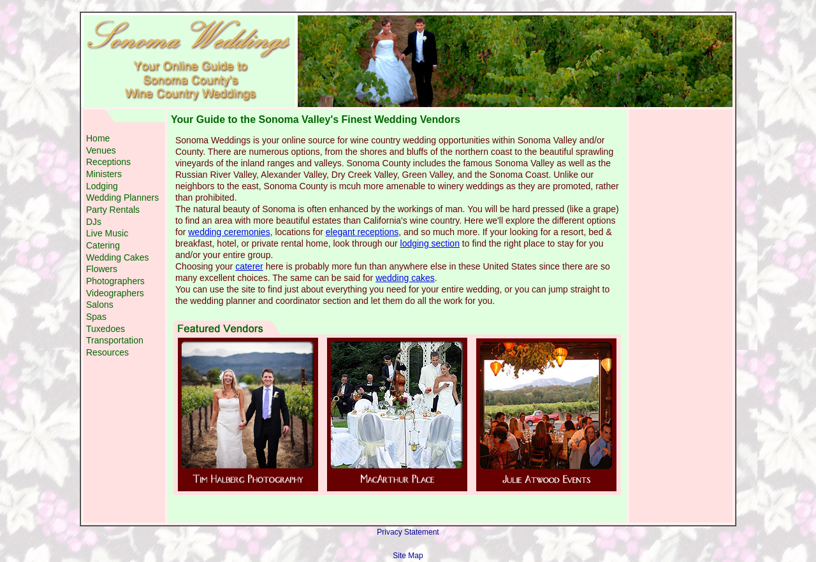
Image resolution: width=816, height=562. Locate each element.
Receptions (108, 162)
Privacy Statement (408, 532)
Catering (103, 245)
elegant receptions (362, 232)
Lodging (102, 186)
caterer (249, 266)
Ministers (104, 174)
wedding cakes (405, 278)
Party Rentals (113, 210)
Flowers (101, 269)
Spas (96, 317)
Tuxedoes (105, 329)
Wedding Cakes (117, 257)
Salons (99, 304)
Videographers (115, 293)
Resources (107, 352)
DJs (93, 222)
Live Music (107, 233)
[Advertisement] (124, 434)
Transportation (114, 340)
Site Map (408, 555)
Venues (101, 150)
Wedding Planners (122, 197)
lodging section (430, 243)
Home (98, 138)
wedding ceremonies (229, 232)
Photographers (115, 281)
